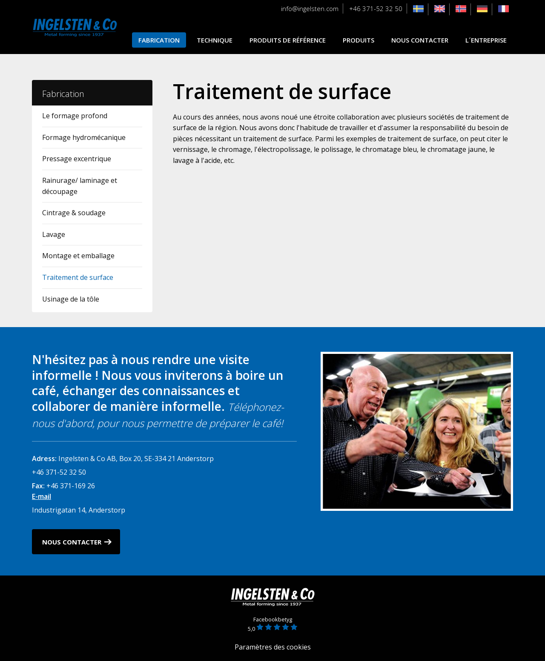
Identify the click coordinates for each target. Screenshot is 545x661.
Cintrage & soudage (74, 212)
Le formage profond (74, 115)
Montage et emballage (78, 255)
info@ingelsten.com (309, 8)
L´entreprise (486, 40)
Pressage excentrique (76, 158)
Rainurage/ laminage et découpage (79, 186)
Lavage (53, 234)
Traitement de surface (77, 277)
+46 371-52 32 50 (375, 8)
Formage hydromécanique (84, 137)
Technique (214, 40)
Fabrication (159, 40)
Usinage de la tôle (70, 299)
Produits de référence (288, 40)
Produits (358, 40)
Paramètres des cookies (273, 647)
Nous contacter (419, 40)
